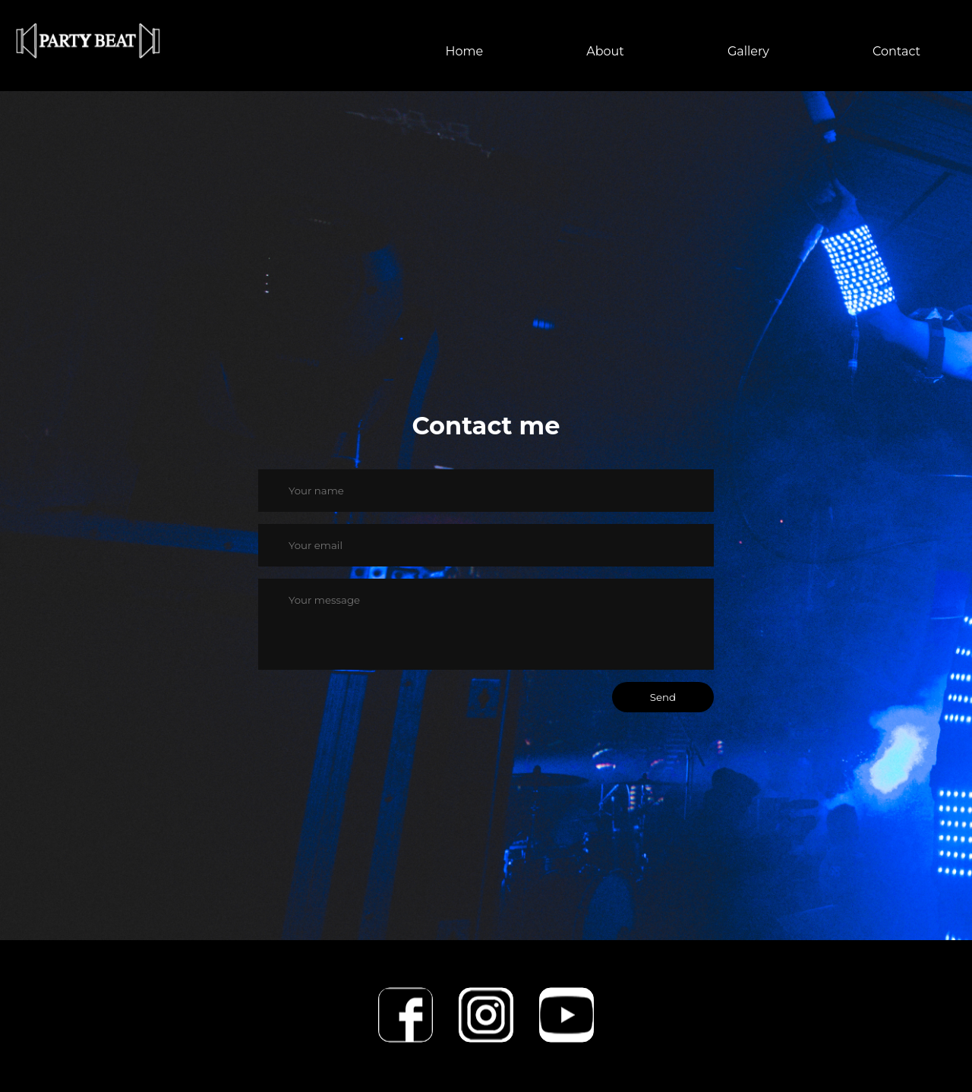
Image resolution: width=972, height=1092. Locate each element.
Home (465, 51)
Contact (896, 51)
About (605, 51)
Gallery (748, 51)
